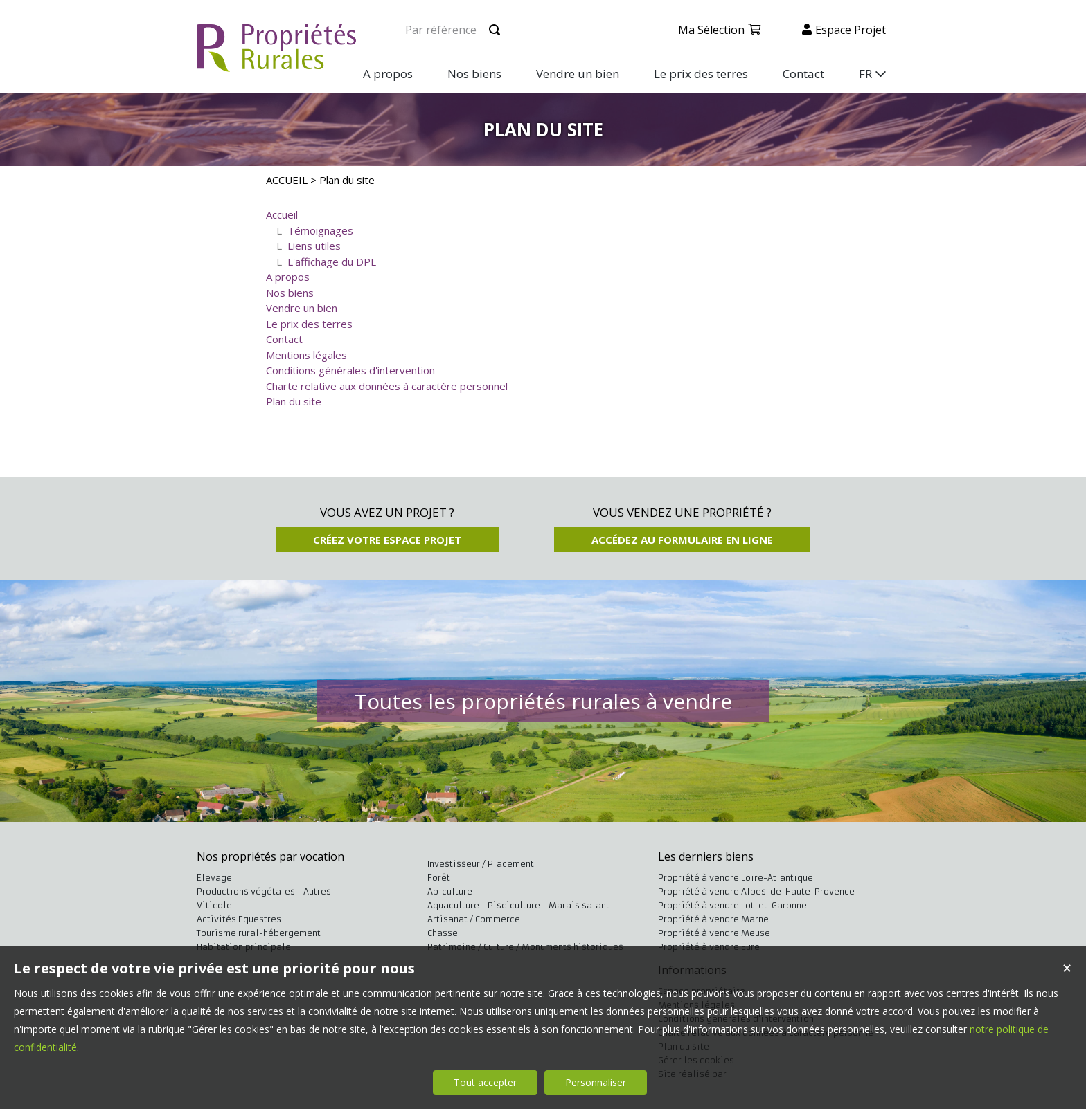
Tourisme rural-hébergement (259, 933)
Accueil (282, 214)
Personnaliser (595, 1082)
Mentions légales (306, 355)
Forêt (438, 877)
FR (865, 74)
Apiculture (449, 891)
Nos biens (290, 293)
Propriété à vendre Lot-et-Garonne (732, 905)
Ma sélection (711, 29)
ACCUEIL (287, 180)
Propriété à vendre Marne (713, 919)
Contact (284, 339)
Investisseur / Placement (480, 864)
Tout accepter (485, 1082)
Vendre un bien (301, 308)
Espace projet (850, 29)
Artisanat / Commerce (473, 919)
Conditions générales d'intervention (350, 370)
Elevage (214, 877)
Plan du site (293, 401)
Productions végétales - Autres (264, 891)
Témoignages (320, 230)
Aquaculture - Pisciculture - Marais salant (518, 905)
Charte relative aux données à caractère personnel (387, 386)
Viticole (214, 905)
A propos (288, 277)
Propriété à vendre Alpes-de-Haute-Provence (756, 891)
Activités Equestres (239, 919)
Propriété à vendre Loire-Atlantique (735, 877)
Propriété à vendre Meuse (714, 933)
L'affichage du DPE (332, 261)
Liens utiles (314, 246)
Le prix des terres (309, 324)
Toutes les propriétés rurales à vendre (543, 701)
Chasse (442, 933)
